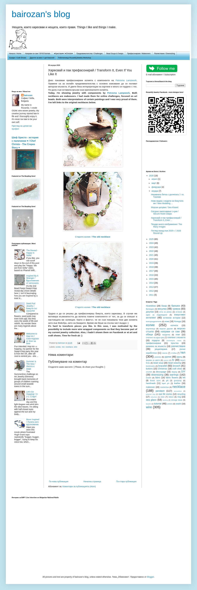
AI (173, 360)
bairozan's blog (41, 14)
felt (184, 377)
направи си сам (170, 331)
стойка (174, 353)
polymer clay (150, 394)
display (174, 372)
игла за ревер (165, 312)
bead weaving (174, 363)
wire (75, 347)
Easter (148, 378)
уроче (168, 356)
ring (179, 397)
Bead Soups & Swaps (114, 54)
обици (149, 334)
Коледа (177, 321)
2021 (151, 255)
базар (164, 306)
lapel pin (165, 383)
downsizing (157, 374)
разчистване (178, 346)
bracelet (162, 365)
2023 (151, 247)
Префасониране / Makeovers (138, 54)
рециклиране (161, 349)
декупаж (150, 312)
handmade (151, 383)
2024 (151, 243)
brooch (176, 365)
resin (163, 397)
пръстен (175, 343)
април (154, 179)
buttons (149, 369)
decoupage (161, 372)
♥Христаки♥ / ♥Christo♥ (63, 54)
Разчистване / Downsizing (164, 54)
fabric (157, 377)
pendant (160, 391)
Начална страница (92, 481)
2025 (151, 239)
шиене (166, 360)
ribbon (171, 397)
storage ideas (176, 400)
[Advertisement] (92, 455)
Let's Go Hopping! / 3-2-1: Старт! (32, 394)
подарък (156, 340)
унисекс (158, 357)
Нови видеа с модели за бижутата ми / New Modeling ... (167, 202)
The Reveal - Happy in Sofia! (32, 252)
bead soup (158, 363)
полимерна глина (174, 340)
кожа (167, 321)
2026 (151, 175)
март (154, 183)
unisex (169, 404)
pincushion (178, 391)
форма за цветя (153, 360)
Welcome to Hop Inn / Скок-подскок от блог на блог (32, 338)
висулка (162, 308)
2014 (151, 283)
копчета (174, 325)
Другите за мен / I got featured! (42, 58)
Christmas (162, 369)
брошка (175, 305)
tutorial (157, 403)
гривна (176, 308)
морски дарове (166, 329)
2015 (151, 279)
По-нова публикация (58, 481)
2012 (151, 291)
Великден (150, 309)
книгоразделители (153, 322)
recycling (181, 394)
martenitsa (164, 387)
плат (178, 334)
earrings (174, 374)
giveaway (178, 381)
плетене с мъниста (176, 337)
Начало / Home (15, 54)
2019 (151, 263)
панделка (166, 335)
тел (63, 347)
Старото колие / (92, 236)
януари (155, 191)
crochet (149, 372)
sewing (165, 400)
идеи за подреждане (156, 315)
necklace (69, 347)
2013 (151, 287)
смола (164, 353)
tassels (148, 404)
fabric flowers (172, 377)
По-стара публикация (126, 481)
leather (177, 383)
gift (167, 381)
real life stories (165, 394)
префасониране (153, 343)
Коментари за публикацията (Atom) (79, 486)
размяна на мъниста (156, 346)
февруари (156, 187)
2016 (151, 275)
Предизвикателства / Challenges (89, 54)
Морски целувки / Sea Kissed (164, 207)
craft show (177, 369)
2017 (151, 271)
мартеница (150, 329)
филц (179, 357)
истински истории (172, 318)
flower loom (155, 381)
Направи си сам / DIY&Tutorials (37, 54)
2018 (151, 267)
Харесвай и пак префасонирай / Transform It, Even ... (166, 219)
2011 (151, 295)
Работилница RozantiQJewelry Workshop (74, 58)
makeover (150, 387)
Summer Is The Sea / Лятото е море (31, 365)
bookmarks (150, 366)
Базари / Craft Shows (17, 58)
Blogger (150, 577)
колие (58, 347)
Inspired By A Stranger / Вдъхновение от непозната (32, 279)
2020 (151, 259)
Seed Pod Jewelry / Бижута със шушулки (31, 307)
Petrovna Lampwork (126, 80)
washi (178, 404)
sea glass (151, 399)
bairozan (62, 343)
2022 (151, 251)
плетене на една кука (155, 338)
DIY (183, 371)
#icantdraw (151, 306)
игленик (179, 312)
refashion (153, 397)
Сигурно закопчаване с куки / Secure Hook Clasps (164, 212)
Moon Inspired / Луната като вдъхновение (32, 422)
